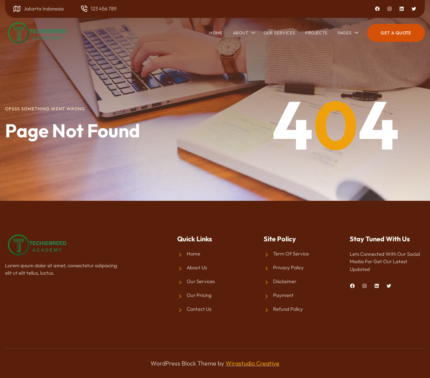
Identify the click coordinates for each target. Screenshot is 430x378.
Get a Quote (396, 32)
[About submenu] (252, 31)
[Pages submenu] (355, 31)
